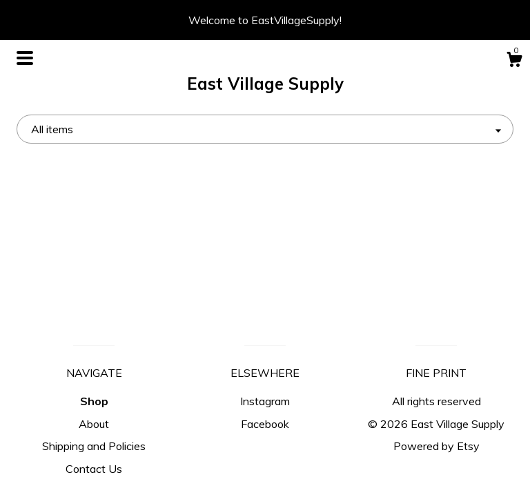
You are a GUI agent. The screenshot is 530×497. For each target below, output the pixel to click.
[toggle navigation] (25, 58)
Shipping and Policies (94, 446)
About (94, 424)
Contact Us (94, 469)
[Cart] (514, 61)
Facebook (265, 424)
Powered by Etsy (436, 446)
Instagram (265, 401)
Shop (94, 401)
